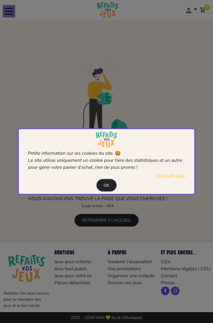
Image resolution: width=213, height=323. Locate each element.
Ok (107, 185)
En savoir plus (170, 175)
